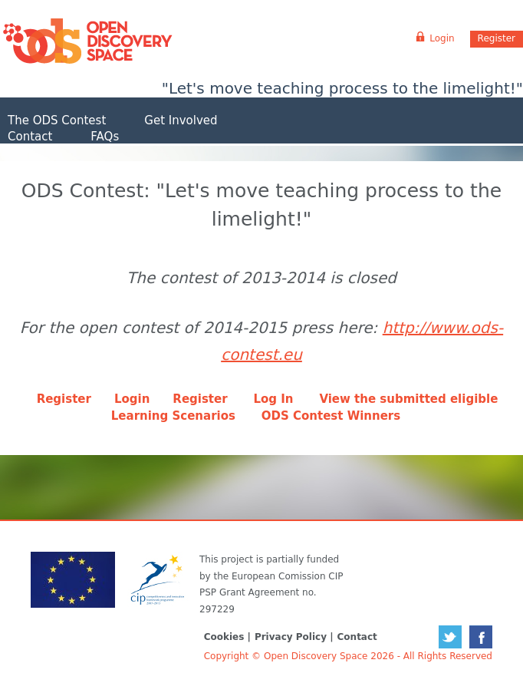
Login (132, 399)
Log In (273, 399)
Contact (30, 136)
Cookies (224, 637)
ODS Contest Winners (331, 416)
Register (496, 38)
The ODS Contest (57, 120)
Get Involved (180, 120)
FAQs (104, 136)
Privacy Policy (291, 637)
